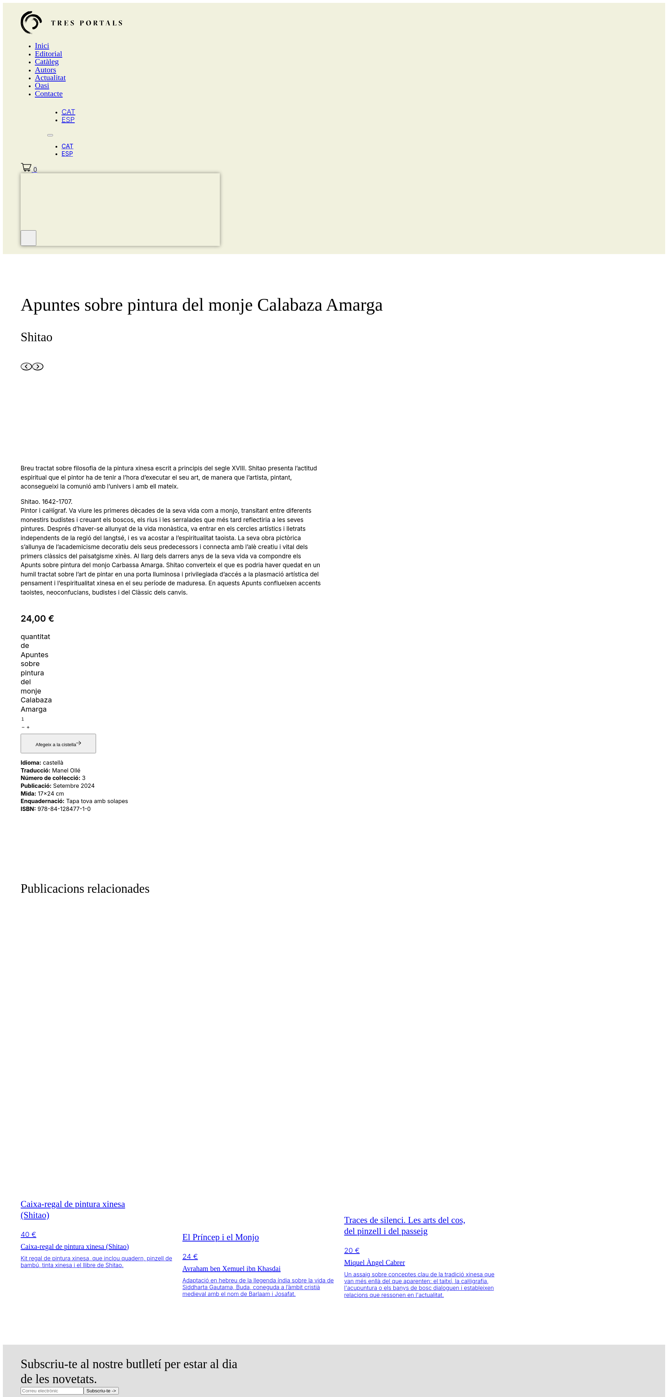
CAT (68, 111)
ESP (68, 119)
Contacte (49, 93)
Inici (42, 45)
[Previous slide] (26, 366)
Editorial (48, 53)
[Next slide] (37, 366)
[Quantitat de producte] (51, 719)
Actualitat (50, 77)
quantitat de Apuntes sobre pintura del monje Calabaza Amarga (36, 672)
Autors (45, 69)
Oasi (42, 85)
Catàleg (47, 61)
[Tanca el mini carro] (28, 238)
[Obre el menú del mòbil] (50, 135)
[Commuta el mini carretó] (29, 169)
